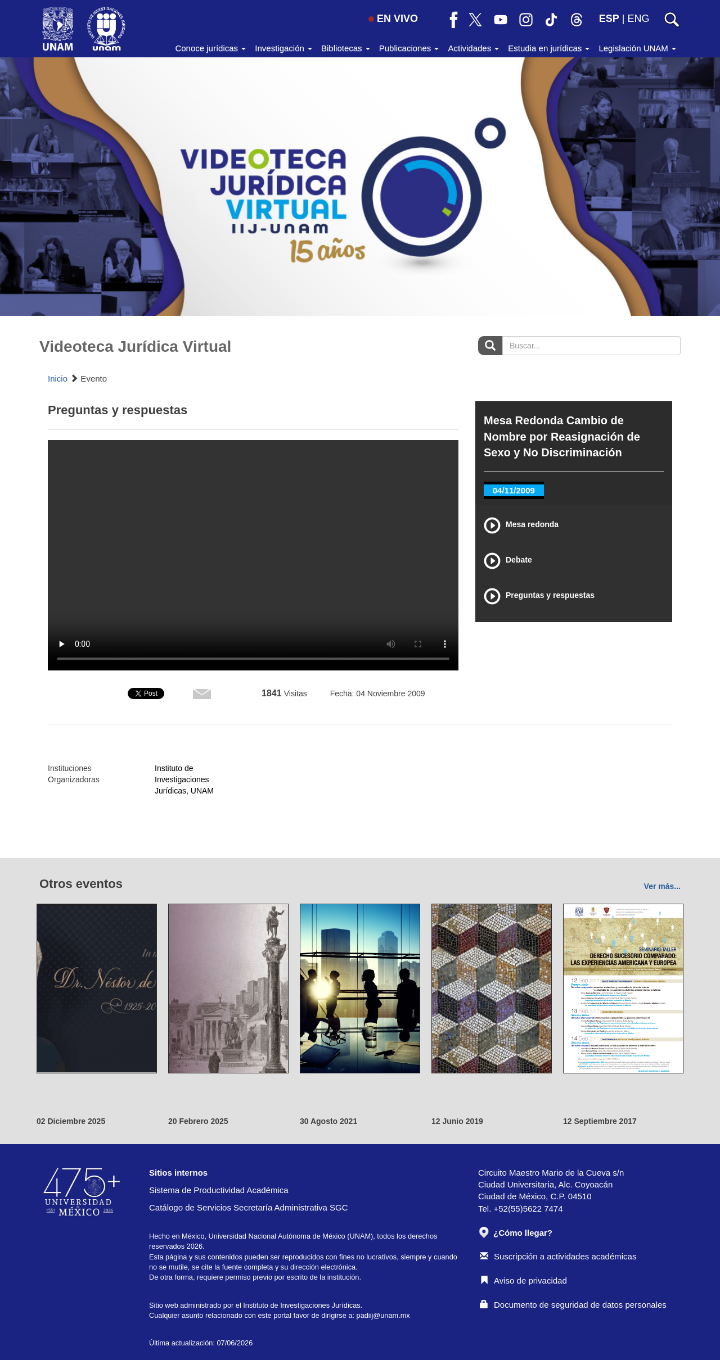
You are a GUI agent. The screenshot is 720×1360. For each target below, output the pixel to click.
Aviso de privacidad (523, 1280)
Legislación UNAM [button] (637, 48)
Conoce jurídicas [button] (210, 48)
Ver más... (662, 886)
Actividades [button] (473, 48)
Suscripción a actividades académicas (558, 1256)
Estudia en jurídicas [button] (549, 48)
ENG (638, 18)
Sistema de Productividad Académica (219, 1190)
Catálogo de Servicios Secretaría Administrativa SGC (248, 1207)
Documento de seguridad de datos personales (573, 1304)
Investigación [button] (283, 48)
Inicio (58, 378)
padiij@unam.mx (383, 1315)
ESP (609, 18)
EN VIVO (393, 18)
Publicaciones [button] (409, 48)
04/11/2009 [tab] (514, 490)
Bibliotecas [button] (345, 48)
